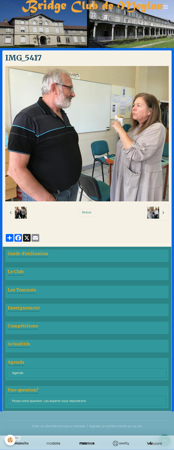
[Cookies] (10, 440)
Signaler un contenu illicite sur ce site (115, 426)
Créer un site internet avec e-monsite (58, 426)
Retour (87, 212)
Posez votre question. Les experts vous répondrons (49, 401)
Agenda (17, 373)
